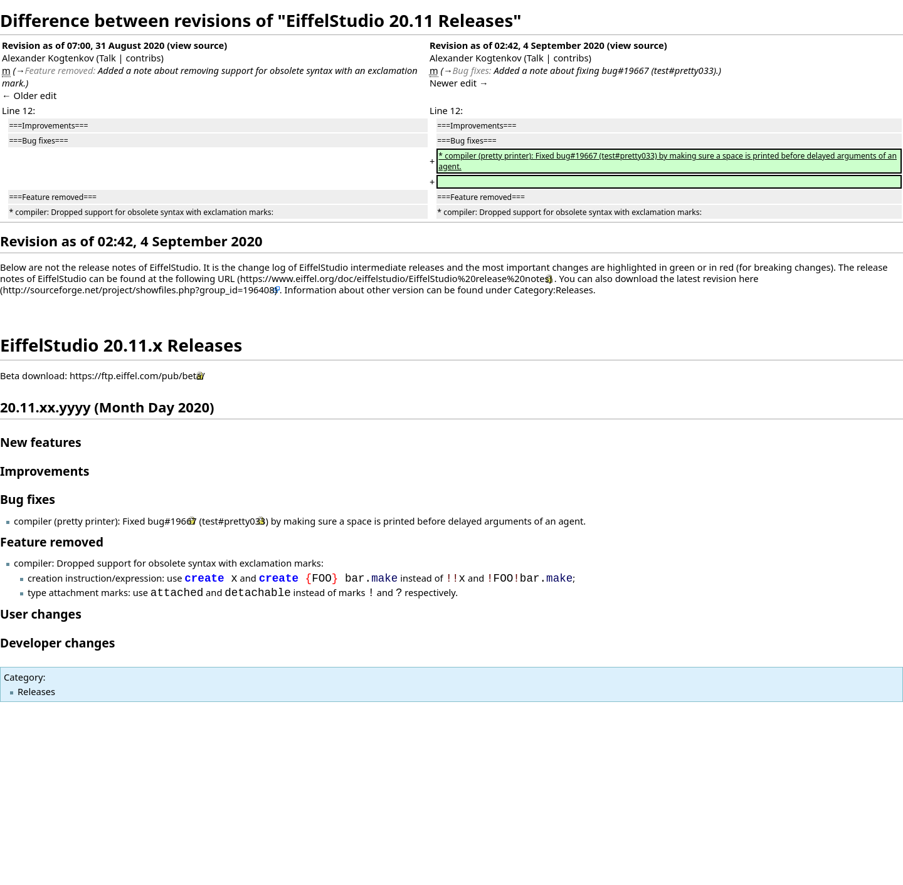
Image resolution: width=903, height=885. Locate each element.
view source (197, 45)
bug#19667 (171, 521)
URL (226, 278)
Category (23, 677)
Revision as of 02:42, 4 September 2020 (517, 45)
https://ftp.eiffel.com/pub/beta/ (137, 375)
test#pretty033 (234, 521)
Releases (36, 691)
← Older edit (29, 95)
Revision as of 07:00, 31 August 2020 (83, 45)
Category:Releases (553, 289)
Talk (107, 57)
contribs (143, 57)
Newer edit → (459, 82)
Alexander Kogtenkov (48, 57)
